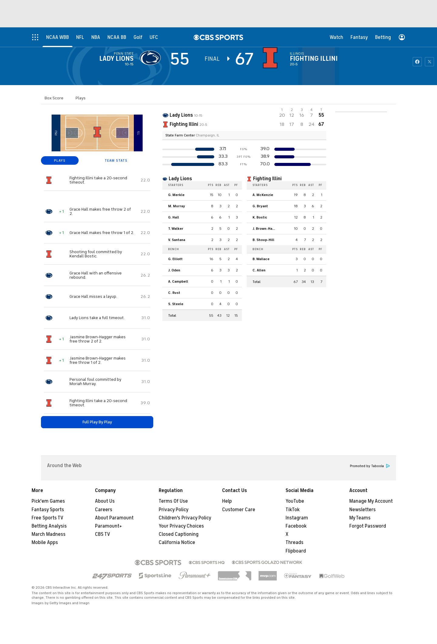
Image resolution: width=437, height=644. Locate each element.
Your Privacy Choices (181, 526)
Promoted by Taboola (370, 466)
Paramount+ (108, 526)
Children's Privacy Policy (185, 518)
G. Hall (173, 217)
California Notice (177, 542)
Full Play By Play (97, 422)
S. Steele (175, 304)
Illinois (297, 53)
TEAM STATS (116, 160)
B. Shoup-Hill (263, 240)
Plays (81, 98)
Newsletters (362, 510)
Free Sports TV (47, 518)
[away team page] (152, 57)
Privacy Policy (173, 510)
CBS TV (102, 534)
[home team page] (271, 57)
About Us (105, 501)
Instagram (297, 518)
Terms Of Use (173, 501)
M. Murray (176, 206)
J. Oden (174, 270)
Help (227, 501)
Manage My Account (371, 501)
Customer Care (238, 510)
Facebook (296, 526)
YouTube (295, 501)
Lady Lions (116, 59)
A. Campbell (178, 281)
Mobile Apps (45, 542)
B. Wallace (260, 259)
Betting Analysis (49, 526)
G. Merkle (176, 195)
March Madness (49, 534)
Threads (294, 542)
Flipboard (296, 551)
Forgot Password (367, 526)
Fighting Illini (314, 59)
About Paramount (114, 518)
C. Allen (259, 270)
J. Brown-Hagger (266, 228)
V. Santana (176, 240)
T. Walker (175, 228)
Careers (103, 510)
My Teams (360, 518)
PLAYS (60, 160)
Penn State (124, 53)
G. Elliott (175, 259)
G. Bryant (260, 206)
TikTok (293, 510)
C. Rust (174, 292)
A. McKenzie (262, 195)
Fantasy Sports (48, 510)
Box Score (54, 98)
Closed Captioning (178, 534)
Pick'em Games (48, 501)
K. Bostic (259, 217)
